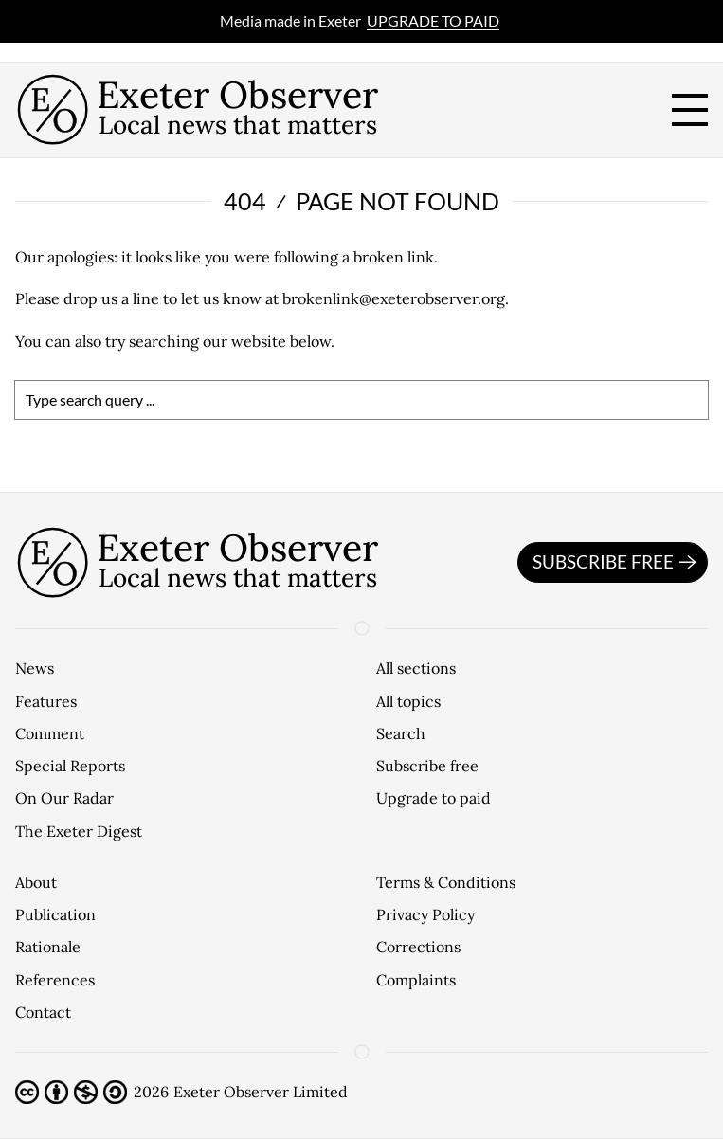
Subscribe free (617, 563)
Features (46, 701)
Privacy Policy (425, 914)
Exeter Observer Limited (260, 1091)
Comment (49, 733)
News (34, 668)
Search (400, 733)
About (36, 882)
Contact (43, 1012)
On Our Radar (64, 797)
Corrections (418, 946)
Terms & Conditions (445, 882)
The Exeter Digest (78, 831)
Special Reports (70, 765)
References (55, 979)
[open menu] (690, 110)
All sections (416, 668)
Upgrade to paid (433, 20)
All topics (408, 701)
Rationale (48, 946)
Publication (55, 914)
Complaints (416, 979)
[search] (361, 400)
